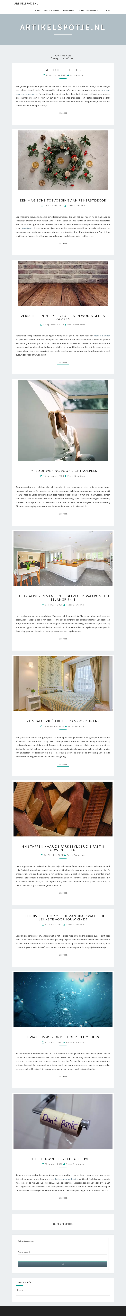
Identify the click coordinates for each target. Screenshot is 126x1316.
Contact (108, 10)
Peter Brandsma (76, 205)
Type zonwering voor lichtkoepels (63, 471)
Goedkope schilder (63, 70)
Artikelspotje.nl (26, 3)
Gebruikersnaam (25, 1241)
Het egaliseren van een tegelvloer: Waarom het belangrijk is (63, 597)
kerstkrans (27, 228)
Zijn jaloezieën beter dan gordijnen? (63, 721)
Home (37, 10)
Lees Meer (64, 113)
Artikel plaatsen (51, 10)
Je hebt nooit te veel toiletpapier (63, 1159)
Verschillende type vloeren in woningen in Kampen (63, 317)
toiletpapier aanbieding (66, 1179)
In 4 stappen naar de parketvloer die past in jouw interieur (63, 848)
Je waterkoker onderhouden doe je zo (63, 1037)
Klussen (19, 1290)
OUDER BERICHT (63, 1224)
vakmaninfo (76, 75)
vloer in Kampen (102, 335)
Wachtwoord (24, 1252)
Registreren (69, 10)
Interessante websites (89, 10)
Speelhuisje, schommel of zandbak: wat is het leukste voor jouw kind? (63, 917)
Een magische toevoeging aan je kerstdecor (63, 200)
